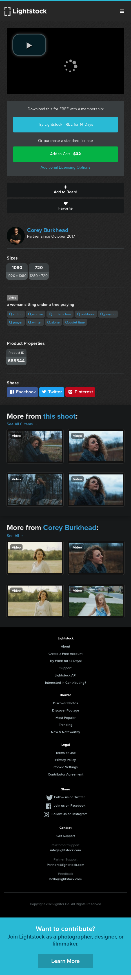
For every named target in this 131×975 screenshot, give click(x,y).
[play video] (29, 45)
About (65, 646)
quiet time (75, 322)
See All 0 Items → (22, 424)
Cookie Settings (66, 767)
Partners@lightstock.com (65, 864)
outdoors (86, 314)
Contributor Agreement (65, 774)
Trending (65, 724)
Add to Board (65, 190)
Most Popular (65, 717)
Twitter (51, 392)
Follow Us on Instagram (69, 813)
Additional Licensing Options (65, 167)
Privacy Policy (65, 759)
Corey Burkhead (47, 230)
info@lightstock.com (65, 850)
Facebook (22, 392)
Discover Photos (65, 703)
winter (35, 322)
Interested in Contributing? (65, 682)
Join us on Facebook (69, 805)
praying (108, 314)
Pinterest (80, 392)
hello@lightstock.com (65, 879)
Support (65, 668)
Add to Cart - (65, 154)
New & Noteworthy (65, 731)
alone (53, 322)
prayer (16, 322)
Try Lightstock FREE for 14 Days (65, 124)
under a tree (60, 314)
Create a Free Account (65, 653)
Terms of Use (65, 752)
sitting (16, 314)
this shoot (59, 416)
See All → (15, 536)
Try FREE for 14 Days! (66, 660)
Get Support (65, 835)
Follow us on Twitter (69, 797)
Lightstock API (65, 675)
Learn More (65, 961)
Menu (121, 11)
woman (35, 314)
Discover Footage (65, 710)
